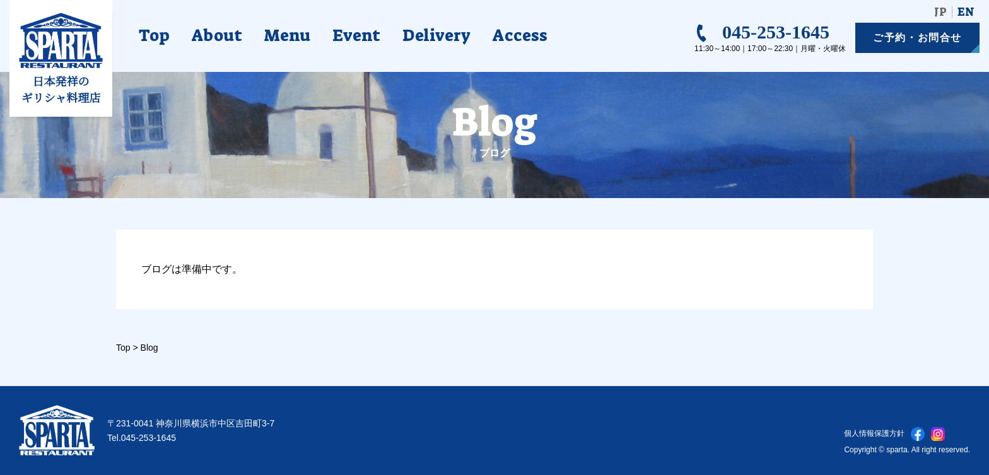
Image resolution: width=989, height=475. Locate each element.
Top (154, 35)
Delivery (436, 35)
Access (520, 35)
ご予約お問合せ (917, 37)
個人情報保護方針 (874, 433)
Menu (287, 35)
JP (940, 12)
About (217, 35)
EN (965, 12)
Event (356, 35)
